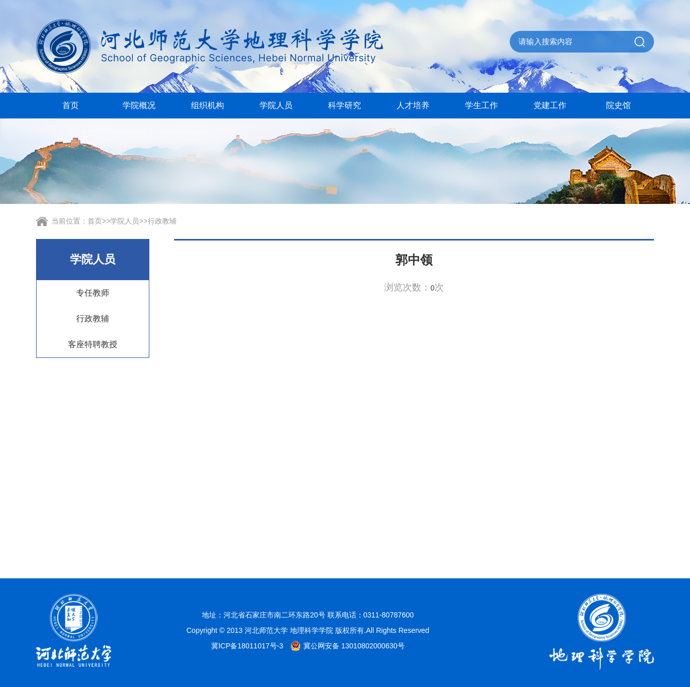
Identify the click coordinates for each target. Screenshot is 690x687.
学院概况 (139, 105)
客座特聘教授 (92, 344)
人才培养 (412, 105)
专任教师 (92, 292)
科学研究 (344, 105)
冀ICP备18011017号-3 (247, 646)
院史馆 (618, 105)
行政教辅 (162, 221)
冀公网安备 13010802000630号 (345, 646)
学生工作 (481, 105)
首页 (70, 105)
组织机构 (207, 105)
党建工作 (549, 105)
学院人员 (276, 105)
